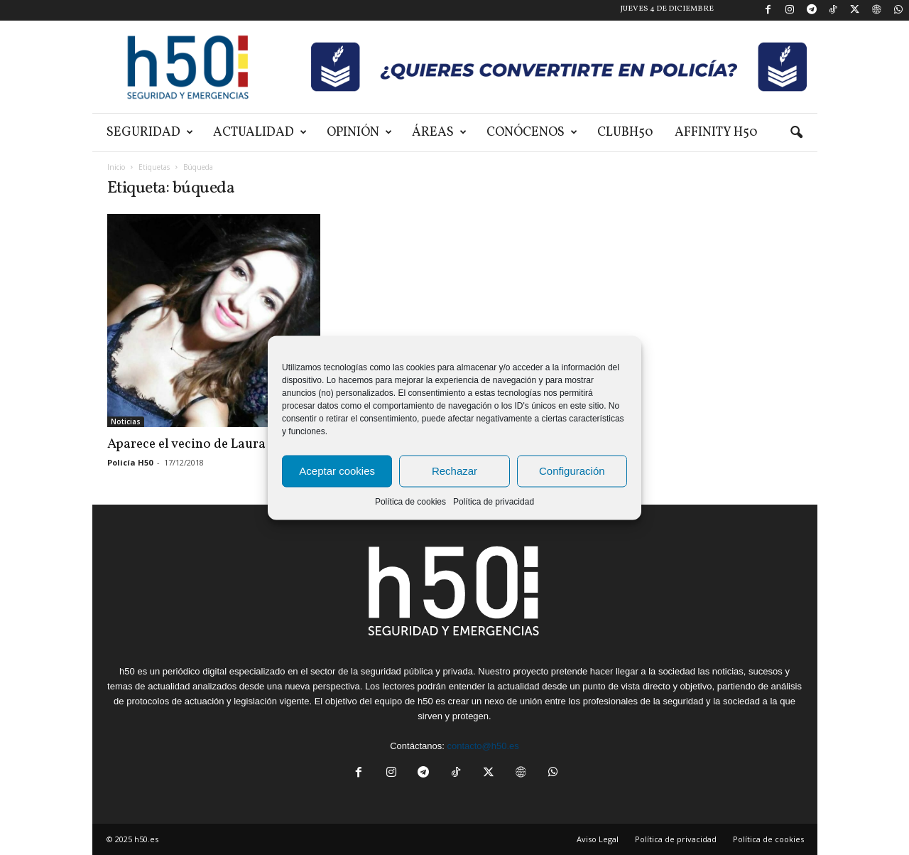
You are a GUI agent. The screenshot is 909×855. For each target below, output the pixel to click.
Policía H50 (130, 462)
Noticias (126, 421)
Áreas (439, 132)
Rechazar (454, 471)
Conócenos (531, 132)
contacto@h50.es (482, 746)
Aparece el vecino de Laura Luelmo (210, 444)
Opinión (359, 132)
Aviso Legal (598, 839)
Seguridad (150, 132)
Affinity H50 (716, 132)
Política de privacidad (493, 501)
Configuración (572, 471)
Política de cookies (410, 501)
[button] (796, 133)
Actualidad (260, 132)
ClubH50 (625, 132)
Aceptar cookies (337, 471)
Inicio (116, 167)
